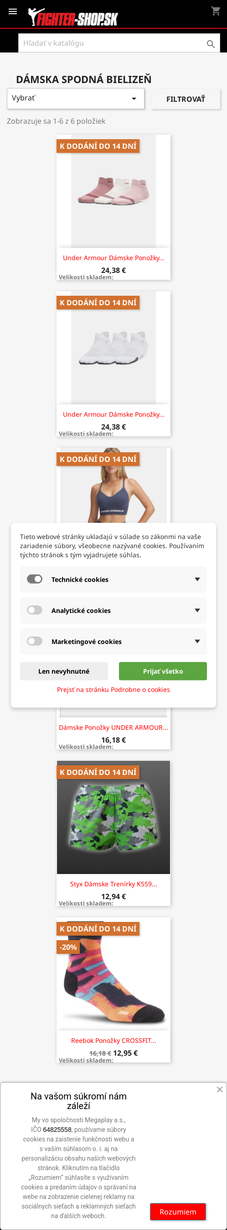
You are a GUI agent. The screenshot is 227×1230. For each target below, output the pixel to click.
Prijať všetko (163, 670)
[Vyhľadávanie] (119, 42)
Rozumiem (178, 1212)
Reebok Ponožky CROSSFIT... (113, 1040)
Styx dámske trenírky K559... (113, 883)
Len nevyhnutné (63, 670)
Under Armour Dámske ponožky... (114, 257)
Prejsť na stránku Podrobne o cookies (113, 689)
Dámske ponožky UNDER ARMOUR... (113, 727)
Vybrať (75, 98)
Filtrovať (185, 99)
